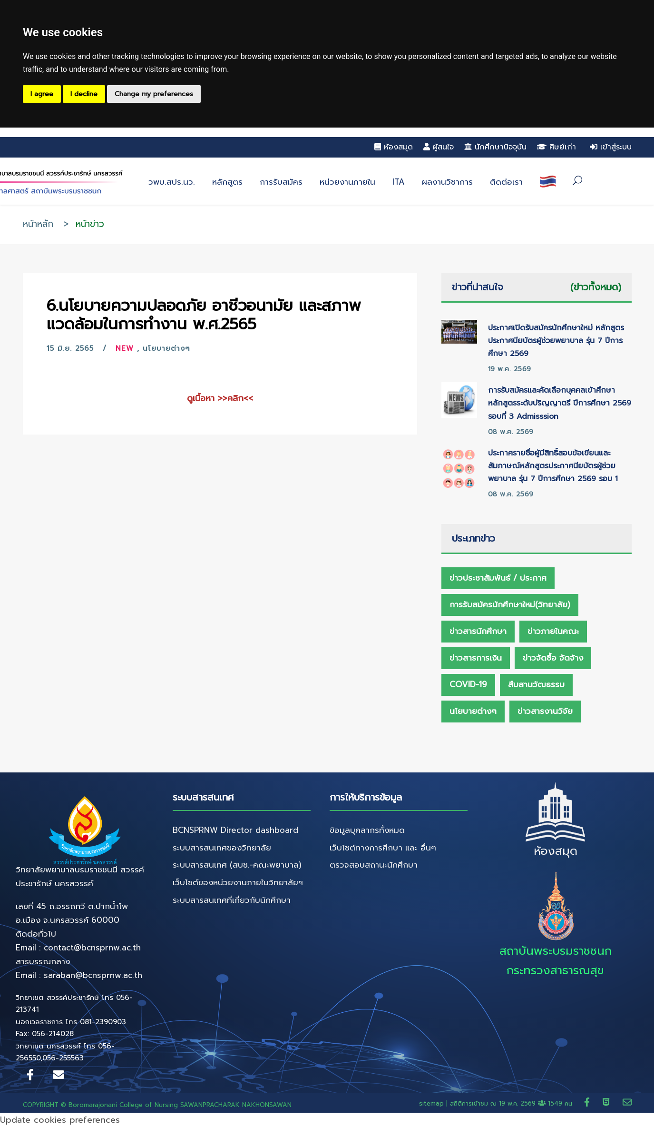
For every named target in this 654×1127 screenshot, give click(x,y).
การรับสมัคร (281, 182)
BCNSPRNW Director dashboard (235, 830)
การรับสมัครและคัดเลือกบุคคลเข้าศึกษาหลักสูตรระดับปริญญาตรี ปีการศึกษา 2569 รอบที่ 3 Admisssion (559, 403)
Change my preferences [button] (154, 94)
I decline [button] (84, 94)
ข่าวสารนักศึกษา (478, 631)
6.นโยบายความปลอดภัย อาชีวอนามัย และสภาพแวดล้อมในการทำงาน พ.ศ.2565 (204, 315)
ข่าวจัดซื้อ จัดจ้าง (553, 658)
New (125, 348)
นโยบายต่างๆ (166, 348)
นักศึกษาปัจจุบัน (495, 147)
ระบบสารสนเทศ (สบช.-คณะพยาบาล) (237, 865)
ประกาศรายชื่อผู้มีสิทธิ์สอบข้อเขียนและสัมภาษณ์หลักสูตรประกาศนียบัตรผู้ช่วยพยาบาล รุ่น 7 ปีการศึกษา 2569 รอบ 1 (553, 465)
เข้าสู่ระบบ (611, 147)
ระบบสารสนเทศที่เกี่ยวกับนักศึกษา (232, 900)
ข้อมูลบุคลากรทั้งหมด (367, 830)
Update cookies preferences (60, 1120)
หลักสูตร (227, 182)
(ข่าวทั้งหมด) (595, 287)
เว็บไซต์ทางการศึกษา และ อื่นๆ (383, 847)
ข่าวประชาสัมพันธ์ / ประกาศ (498, 578)
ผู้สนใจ (438, 147)
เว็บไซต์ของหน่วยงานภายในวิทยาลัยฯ (238, 882)
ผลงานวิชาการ (447, 182)
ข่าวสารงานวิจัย (545, 711)
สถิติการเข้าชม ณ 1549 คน (512, 1103)
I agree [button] (41, 94)
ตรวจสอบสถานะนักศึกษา (374, 865)
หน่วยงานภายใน (347, 182)
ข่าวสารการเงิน (475, 658)
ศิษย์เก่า (556, 147)
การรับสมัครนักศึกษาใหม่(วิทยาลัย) (509, 604)
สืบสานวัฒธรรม (536, 684)
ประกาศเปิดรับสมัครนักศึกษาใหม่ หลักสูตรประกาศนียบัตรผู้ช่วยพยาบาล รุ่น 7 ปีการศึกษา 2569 (556, 340)
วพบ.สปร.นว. (171, 182)
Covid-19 (468, 684)
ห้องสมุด (393, 147)
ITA (398, 182)
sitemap (431, 1103)
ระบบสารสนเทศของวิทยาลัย (222, 847)
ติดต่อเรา (506, 182)
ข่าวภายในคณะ (553, 631)
